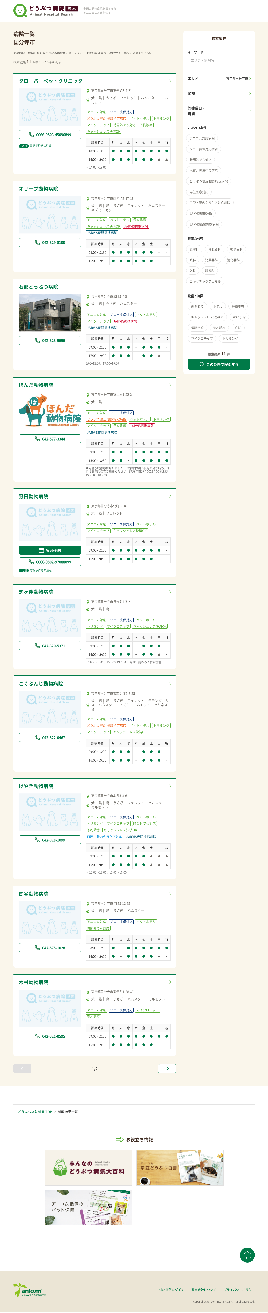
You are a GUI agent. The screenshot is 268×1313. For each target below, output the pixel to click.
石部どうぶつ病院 (39, 287)
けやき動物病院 (37, 786)
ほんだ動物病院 (37, 385)
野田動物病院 (34, 496)
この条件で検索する (219, 364)
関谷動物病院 (34, 894)
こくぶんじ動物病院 (42, 684)
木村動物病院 (34, 982)
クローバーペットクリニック (52, 81)
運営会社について (203, 1290)
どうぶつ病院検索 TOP (35, 1112)
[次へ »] (167, 1069)
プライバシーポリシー (239, 1290)
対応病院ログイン (171, 1290)
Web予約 (50, 550)
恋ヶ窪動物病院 (37, 592)
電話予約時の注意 (35, 146)
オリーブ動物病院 (39, 189)
